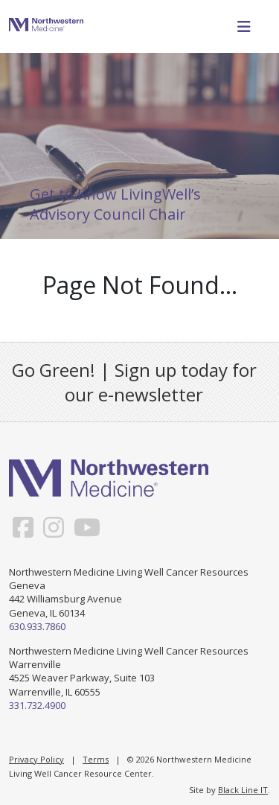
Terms (96, 759)
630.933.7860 (37, 626)
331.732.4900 (37, 705)
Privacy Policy (36, 759)
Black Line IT (243, 789)
